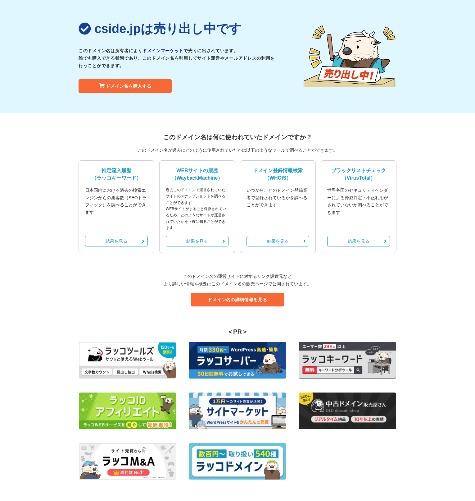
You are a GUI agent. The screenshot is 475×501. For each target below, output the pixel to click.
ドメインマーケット (162, 50)
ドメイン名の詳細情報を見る (237, 299)
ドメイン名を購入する (125, 86)
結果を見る (125, 241)
